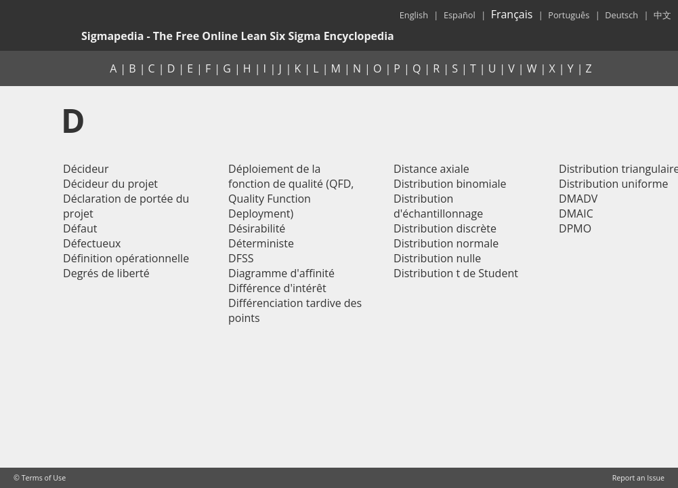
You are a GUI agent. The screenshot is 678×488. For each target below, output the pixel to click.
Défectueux (92, 243)
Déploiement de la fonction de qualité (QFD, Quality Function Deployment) (291, 191)
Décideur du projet (110, 183)
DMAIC (576, 213)
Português (568, 15)
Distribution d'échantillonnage (438, 206)
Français (512, 14)
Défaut (80, 228)
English (414, 15)
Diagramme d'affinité (281, 273)
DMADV (578, 198)
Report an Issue (638, 478)
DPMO (575, 228)
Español (459, 15)
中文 (662, 15)
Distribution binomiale (450, 183)
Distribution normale (446, 243)
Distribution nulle (437, 258)
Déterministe (261, 243)
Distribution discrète (445, 228)
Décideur (85, 168)
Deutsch (621, 15)
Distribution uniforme (614, 183)
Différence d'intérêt (277, 288)
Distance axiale (431, 168)
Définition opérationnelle (126, 258)
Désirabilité (256, 228)
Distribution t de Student (456, 273)
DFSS (240, 258)
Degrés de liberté (106, 273)
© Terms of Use (40, 478)
